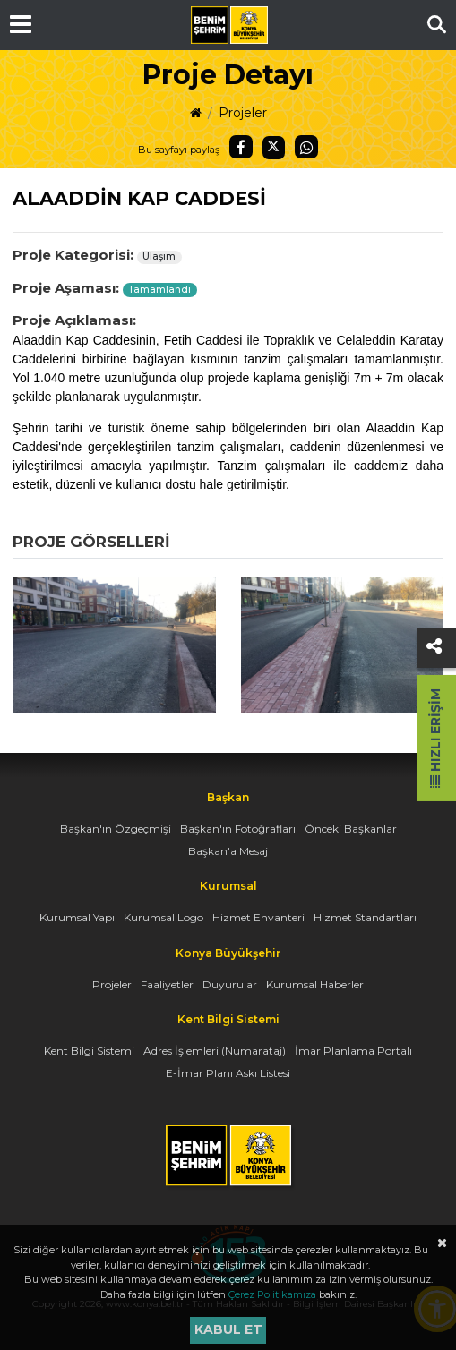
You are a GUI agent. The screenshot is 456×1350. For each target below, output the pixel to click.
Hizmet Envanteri (258, 917)
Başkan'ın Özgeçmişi (115, 828)
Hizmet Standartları (365, 917)
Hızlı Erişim (435, 738)
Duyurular (229, 984)
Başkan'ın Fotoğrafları (238, 828)
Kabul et (228, 1329)
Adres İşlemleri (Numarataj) (214, 1050)
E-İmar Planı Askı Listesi (228, 1073)
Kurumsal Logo (163, 917)
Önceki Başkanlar (351, 828)
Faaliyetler (167, 984)
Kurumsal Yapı (77, 917)
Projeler (243, 113)
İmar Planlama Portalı (353, 1050)
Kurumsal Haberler (315, 984)
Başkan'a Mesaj (228, 851)
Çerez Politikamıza (272, 1294)
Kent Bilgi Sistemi (89, 1050)
